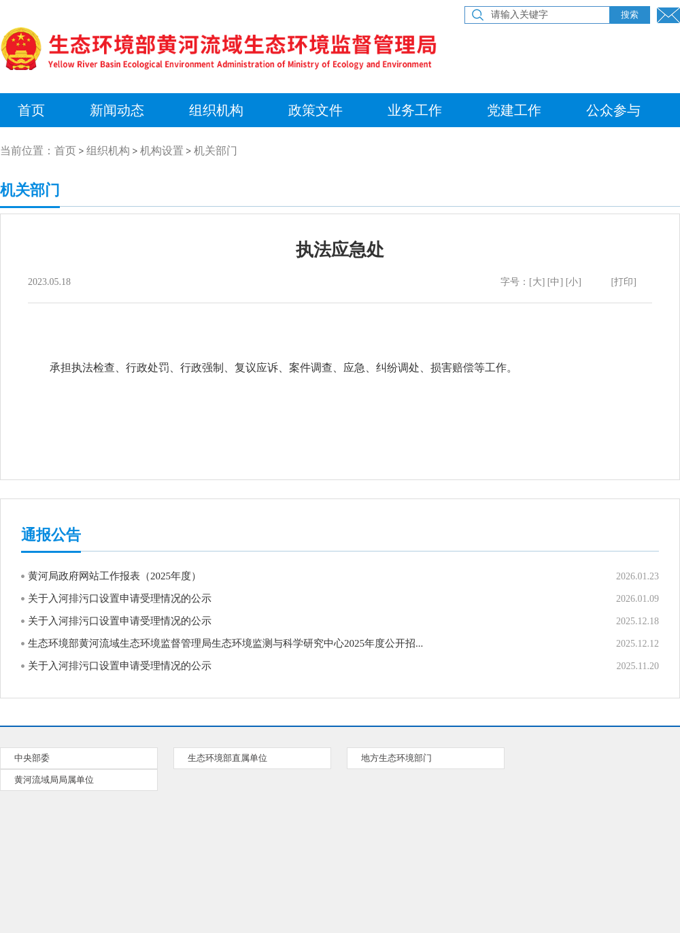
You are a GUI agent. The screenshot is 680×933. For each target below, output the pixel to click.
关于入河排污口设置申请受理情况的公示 (119, 598)
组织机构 (216, 110)
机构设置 (162, 150)
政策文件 (315, 110)
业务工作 (415, 110)
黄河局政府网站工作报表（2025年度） (114, 576)
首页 (65, 150)
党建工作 (514, 110)
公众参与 (613, 110)
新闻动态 (117, 110)
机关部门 (215, 150)
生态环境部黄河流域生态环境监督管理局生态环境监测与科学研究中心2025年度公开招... (225, 643)
